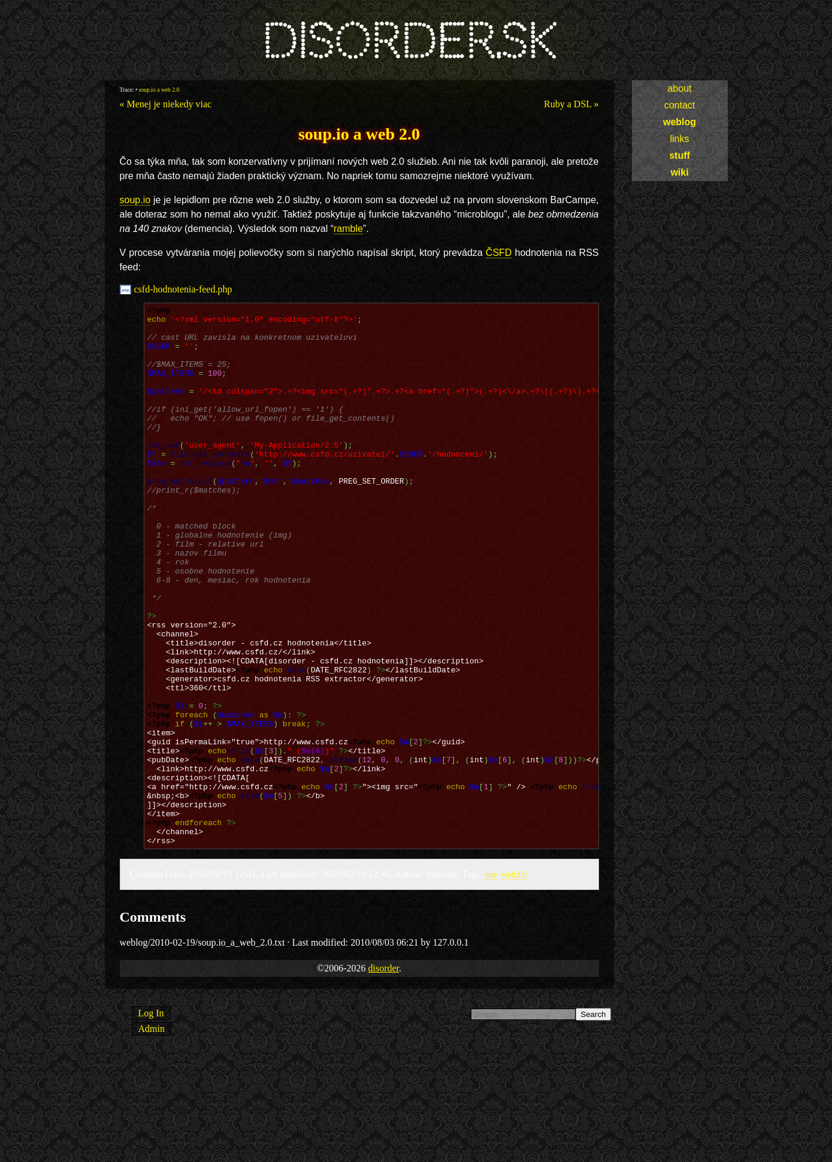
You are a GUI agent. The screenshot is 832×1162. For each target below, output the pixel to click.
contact (679, 105)
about (679, 88)
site (491, 982)
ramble (348, 229)
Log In (151, 1121)
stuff (679, 155)
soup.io (135, 200)
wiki (679, 172)
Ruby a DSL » (571, 104)
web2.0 (514, 982)
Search (593, 1122)
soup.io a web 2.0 (159, 89)
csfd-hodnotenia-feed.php (183, 289)
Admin (151, 1136)
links (679, 139)
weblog (679, 122)
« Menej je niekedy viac (166, 104)
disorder (383, 1076)
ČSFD (499, 253)
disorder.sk (408, 41)
